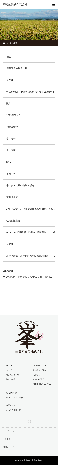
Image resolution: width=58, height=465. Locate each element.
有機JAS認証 (38, 379)
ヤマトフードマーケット (15, 399)
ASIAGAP (37, 375)
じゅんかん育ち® (40, 370)
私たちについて (12, 375)
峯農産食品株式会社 (14, 4)
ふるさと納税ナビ (13, 410)
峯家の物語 (10, 379)
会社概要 (7, 439)
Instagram (29, 420)
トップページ (11, 370)
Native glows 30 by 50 (42, 384)
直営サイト (10, 405)
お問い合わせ (8, 447)
